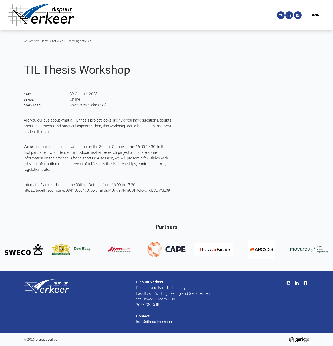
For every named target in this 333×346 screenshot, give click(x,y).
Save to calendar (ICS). (88, 105)
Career (209, 15)
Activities (163, 15)
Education (187, 15)
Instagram (281, 15)
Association (138, 15)
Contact (262, 15)
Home (118, 15)
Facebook (298, 15)
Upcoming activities (78, 41)
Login (314, 15)
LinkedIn (289, 15)
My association (235, 15)
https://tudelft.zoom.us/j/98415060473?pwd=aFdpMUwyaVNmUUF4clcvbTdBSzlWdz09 (97, 190)
